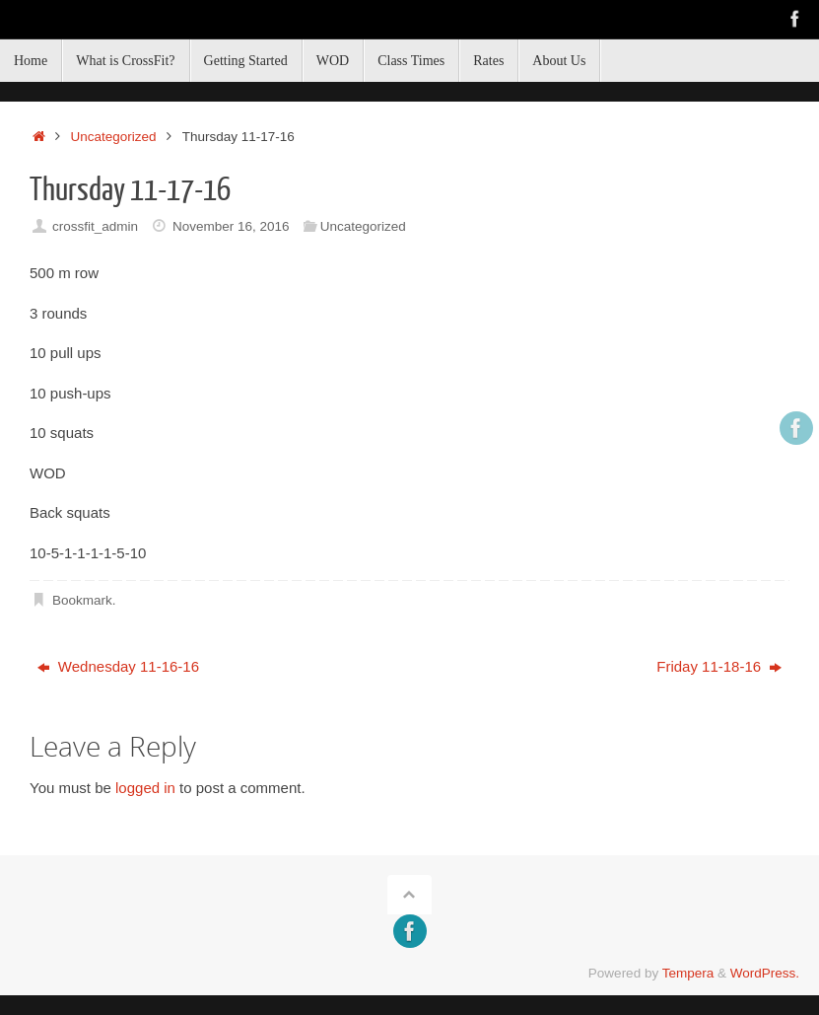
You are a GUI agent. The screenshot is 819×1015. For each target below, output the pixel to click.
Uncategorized (114, 136)
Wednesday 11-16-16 (118, 666)
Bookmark (82, 600)
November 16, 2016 (231, 226)
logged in (145, 787)
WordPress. (764, 973)
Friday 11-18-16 (719, 666)
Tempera (688, 973)
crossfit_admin (95, 226)
